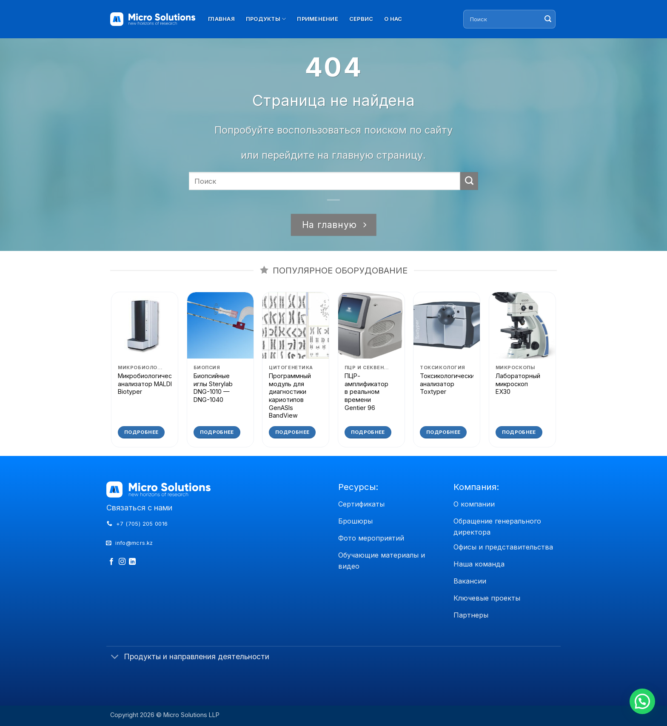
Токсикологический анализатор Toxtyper (449, 383)
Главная (221, 19)
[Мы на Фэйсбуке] (111, 562)
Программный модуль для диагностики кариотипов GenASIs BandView (290, 395)
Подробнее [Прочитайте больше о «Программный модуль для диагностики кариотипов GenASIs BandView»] (292, 432)
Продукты (266, 19)
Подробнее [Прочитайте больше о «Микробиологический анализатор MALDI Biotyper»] (141, 432)
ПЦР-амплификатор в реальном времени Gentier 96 (366, 391)
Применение (317, 19)
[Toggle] (114, 658)
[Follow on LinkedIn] (132, 562)
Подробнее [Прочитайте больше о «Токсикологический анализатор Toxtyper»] (443, 432)
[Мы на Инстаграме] (122, 562)
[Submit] (548, 19)
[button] (642, 701)
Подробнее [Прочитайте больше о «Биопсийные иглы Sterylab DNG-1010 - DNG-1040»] (217, 432)
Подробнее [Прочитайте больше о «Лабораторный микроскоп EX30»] (519, 432)
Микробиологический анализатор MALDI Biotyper (150, 383)
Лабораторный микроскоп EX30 (518, 383)
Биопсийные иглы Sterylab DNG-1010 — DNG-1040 (213, 387)
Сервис (361, 19)
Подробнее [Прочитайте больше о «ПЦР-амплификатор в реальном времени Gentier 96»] (368, 432)
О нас (393, 19)
